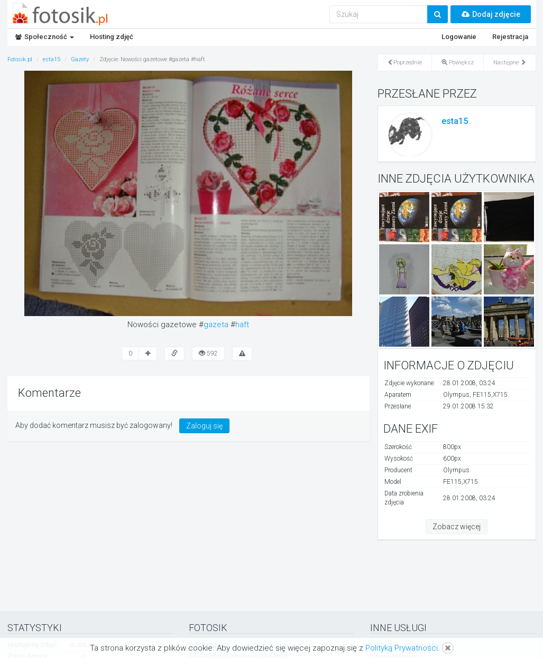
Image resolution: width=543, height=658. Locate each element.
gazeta (216, 324)
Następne (509, 62)
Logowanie (458, 37)
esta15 (454, 121)
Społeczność (44, 37)
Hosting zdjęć (111, 37)
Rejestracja (510, 37)
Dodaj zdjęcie (490, 14)
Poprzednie (405, 62)
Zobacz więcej (456, 526)
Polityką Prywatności (401, 648)
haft (242, 324)
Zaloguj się (204, 426)
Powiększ (457, 62)
